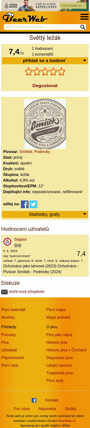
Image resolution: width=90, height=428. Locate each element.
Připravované (12, 358)
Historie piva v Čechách (66, 350)
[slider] (45, 71)
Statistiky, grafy (58, 214)
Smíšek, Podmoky (34, 152)
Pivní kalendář (13, 310)
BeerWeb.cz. (67, 421)
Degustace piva (59, 358)
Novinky (8, 317)
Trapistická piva (59, 373)
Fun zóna (22, 409)
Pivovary (8, 335)
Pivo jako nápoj (59, 335)
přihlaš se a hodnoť (55, 60)
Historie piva (56, 342)
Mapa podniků (58, 317)
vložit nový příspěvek (22, 292)
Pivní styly (9, 365)
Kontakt (51, 400)
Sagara (20, 239)
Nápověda (47, 409)
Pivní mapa (56, 310)
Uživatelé (9, 350)
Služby (70, 409)
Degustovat (44, 85)
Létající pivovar (59, 365)
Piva (5, 342)
